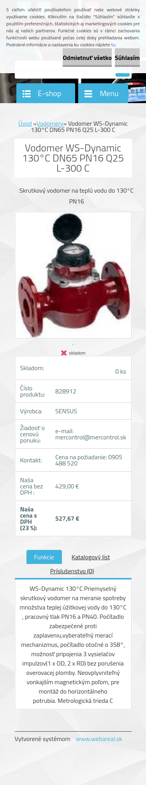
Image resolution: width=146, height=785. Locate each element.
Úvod (25, 123)
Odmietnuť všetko (87, 57)
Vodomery (50, 123)
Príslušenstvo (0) (72, 571)
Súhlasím (127, 57)
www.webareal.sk (99, 738)
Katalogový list (91, 557)
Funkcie (44, 557)
